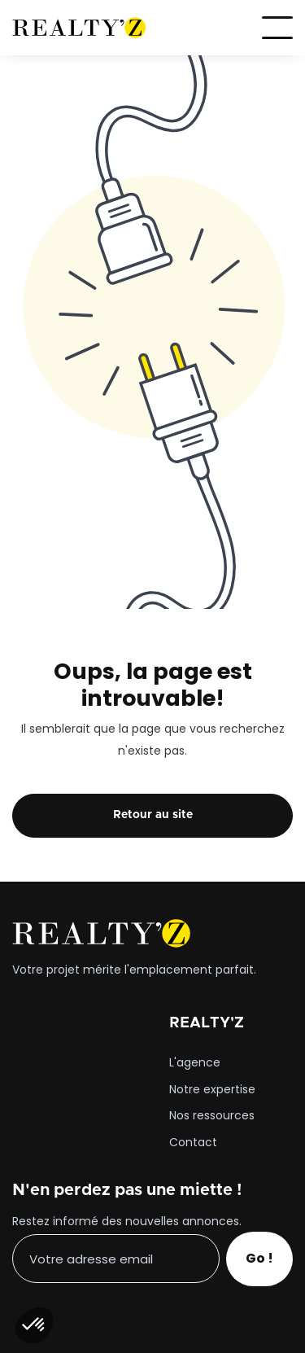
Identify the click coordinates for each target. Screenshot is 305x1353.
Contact (193, 1143)
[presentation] (135, 1318)
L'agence (194, 1063)
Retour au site (153, 815)
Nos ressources (212, 1116)
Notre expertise (212, 1090)
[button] (277, 27)
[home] (79, 28)
